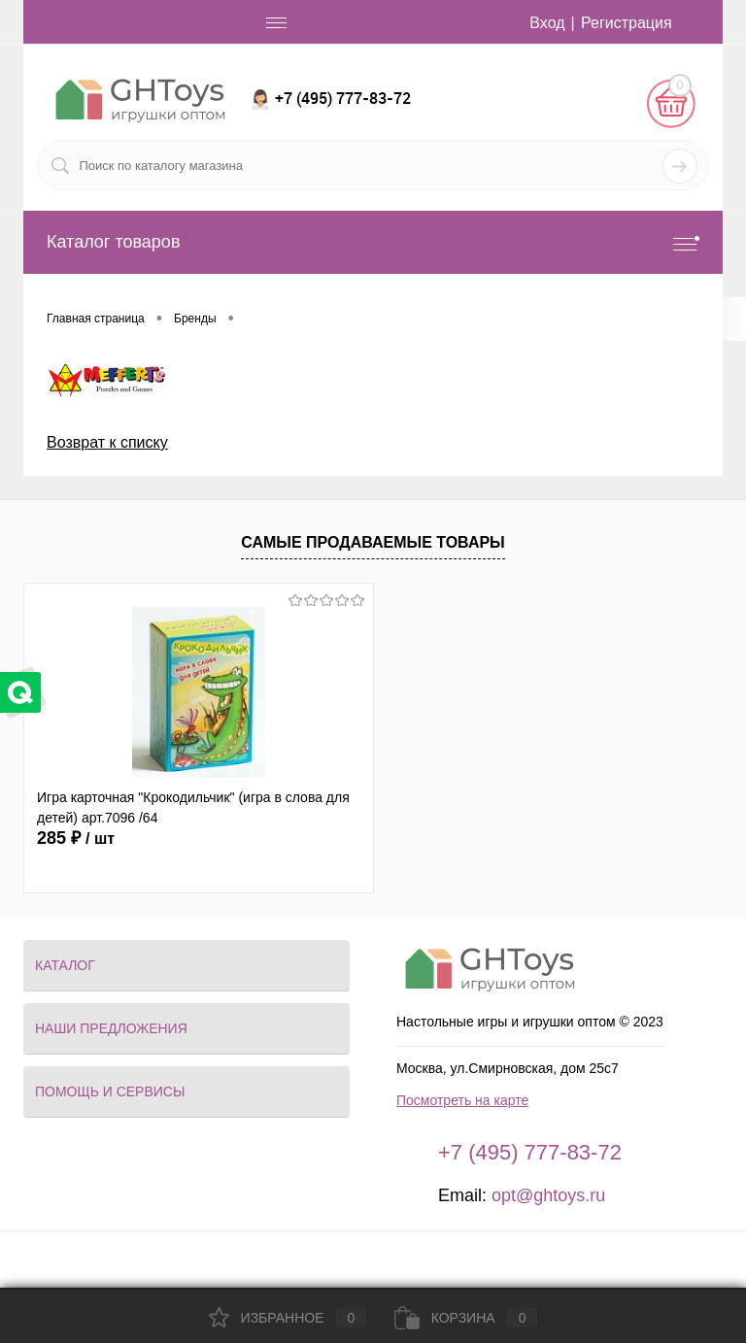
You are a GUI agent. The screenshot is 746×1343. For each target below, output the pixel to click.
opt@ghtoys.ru (548, 1195)
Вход (546, 23)
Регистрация (626, 23)
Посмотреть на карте (462, 1100)
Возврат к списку (107, 442)
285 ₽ (76, 838)
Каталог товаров (373, 242)
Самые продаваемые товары (373, 542)
